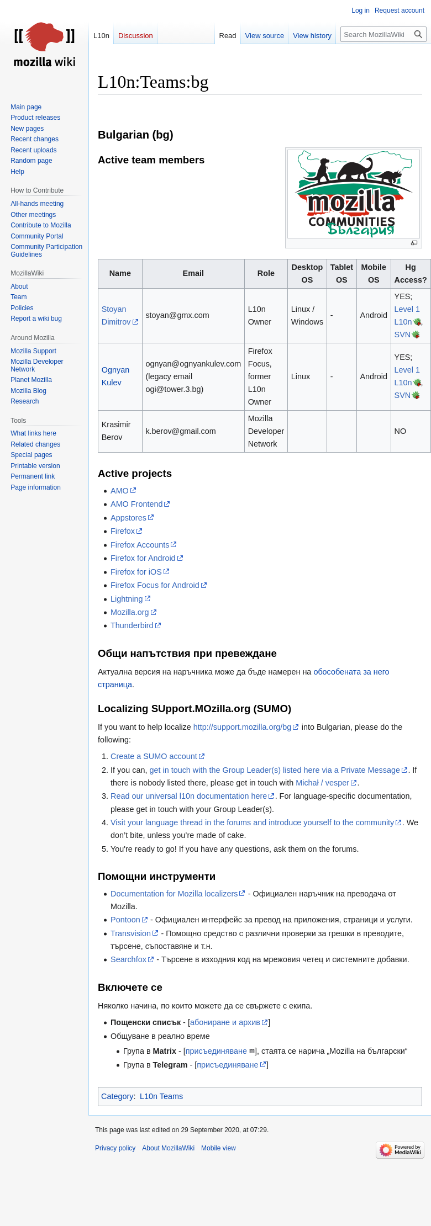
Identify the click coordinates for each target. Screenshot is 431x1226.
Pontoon (125, 919)
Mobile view (218, 1148)
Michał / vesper (322, 782)
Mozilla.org (130, 612)
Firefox (123, 531)
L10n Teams (161, 1096)
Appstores (128, 517)
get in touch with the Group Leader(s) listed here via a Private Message (274, 770)
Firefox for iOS (136, 571)
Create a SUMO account (154, 756)
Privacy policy (115, 1148)
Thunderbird (132, 625)
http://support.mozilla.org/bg (242, 727)
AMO (120, 490)
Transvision (131, 933)
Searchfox (128, 959)
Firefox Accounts (140, 544)
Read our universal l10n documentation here (189, 796)
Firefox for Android (143, 558)
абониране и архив (225, 1022)
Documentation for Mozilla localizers (174, 893)
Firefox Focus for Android (155, 585)
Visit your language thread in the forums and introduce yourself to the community (252, 822)
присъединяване (216, 1051)
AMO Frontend (136, 504)
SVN (403, 334)
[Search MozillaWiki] (383, 34)
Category (117, 1096)
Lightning (127, 599)
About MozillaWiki (168, 1148)
